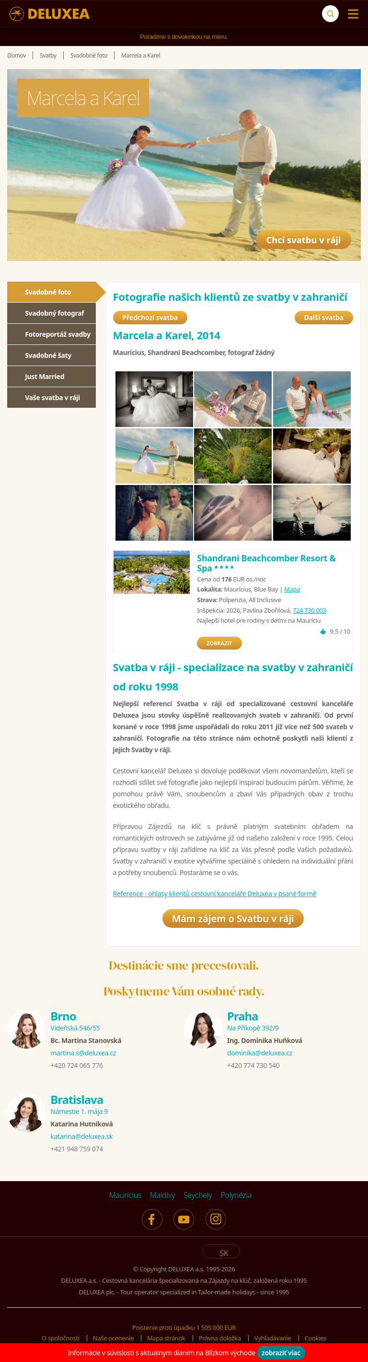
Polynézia (236, 1195)
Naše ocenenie (113, 1338)
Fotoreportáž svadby (58, 334)
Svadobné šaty (48, 355)
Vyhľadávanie (272, 1338)
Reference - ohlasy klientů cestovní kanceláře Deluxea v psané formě (215, 893)
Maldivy (162, 1195)
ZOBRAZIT (219, 643)
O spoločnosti (61, 1338)
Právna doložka (220, 1338)
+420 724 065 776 (76, 1065)
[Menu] (351, 14)
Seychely (198, 1195)
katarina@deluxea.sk (81, 1136)
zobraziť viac (281, 1352)
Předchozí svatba (150, 317)
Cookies (315, 1338)
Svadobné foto (48, 291)
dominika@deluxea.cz (259, 1052)
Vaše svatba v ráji (52, 397)
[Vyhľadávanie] (330, 13)
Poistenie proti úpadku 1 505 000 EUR (184, 1327)
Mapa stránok (166, 1338)
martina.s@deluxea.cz (83, 1052)
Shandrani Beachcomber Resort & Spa (266, 563)
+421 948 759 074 (76, 1148)
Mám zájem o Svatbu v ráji (233, 918)
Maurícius (125, 1195)
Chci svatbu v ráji (298, 236)
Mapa (292, 589)
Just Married (44, 376)
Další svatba (324, 317)
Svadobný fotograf (54, 313)
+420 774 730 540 (253, 1065)
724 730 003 (309, 610)
